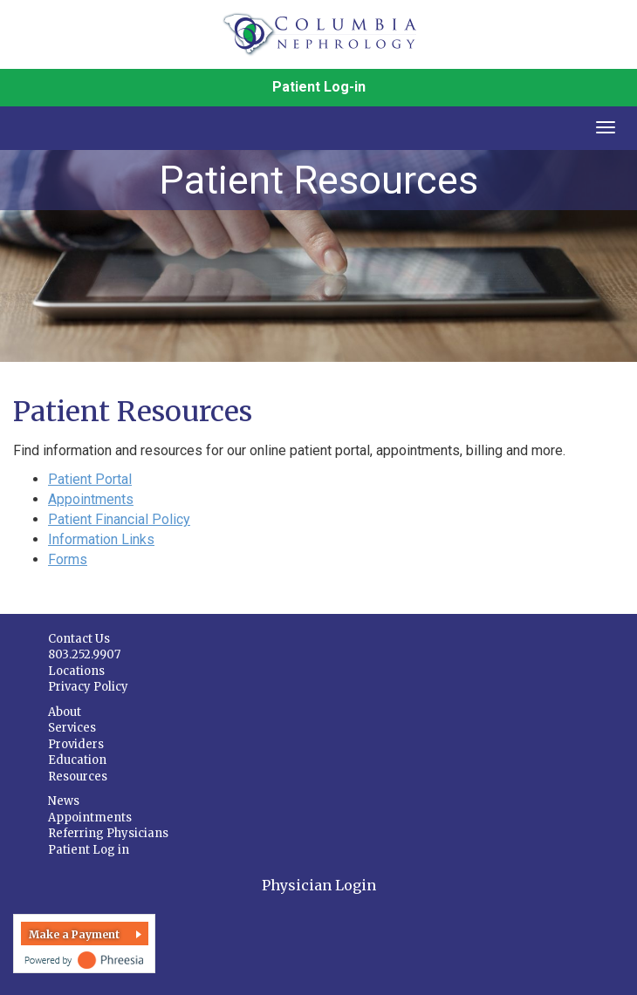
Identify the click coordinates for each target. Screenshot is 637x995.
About (64, 712)
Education (77, 760)
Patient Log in (88, 849)
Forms (67, 559)
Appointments (91, 499)
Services (72, 727)
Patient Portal (90, 479)
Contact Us (79, 638)
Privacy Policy (88, 686)
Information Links (101, 539)
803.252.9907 (84, 654)
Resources (77, 776)
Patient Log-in (319, 86)
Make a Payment (74, 934)
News (63, 801)
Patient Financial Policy (119, 519)
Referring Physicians (108, 833)
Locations (76, 671)
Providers (76, 744)
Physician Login (319, 885)
